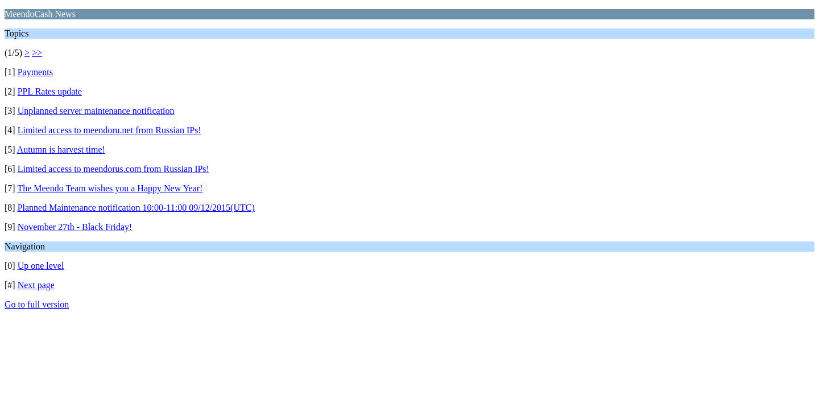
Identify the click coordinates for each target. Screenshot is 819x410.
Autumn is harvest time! (61, 149)
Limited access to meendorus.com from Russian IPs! (113, 169)
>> (37, 53)
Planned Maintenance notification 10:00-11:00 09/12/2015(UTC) (136, 207)
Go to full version (37, 304)
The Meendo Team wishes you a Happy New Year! (109, 188)
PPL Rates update (50, 91)
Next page (36, 285)
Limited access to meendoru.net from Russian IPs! (109, 130)
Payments (35, 72)
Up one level (41, 265)
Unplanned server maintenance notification (96, 111)
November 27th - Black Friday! (75, 227)
